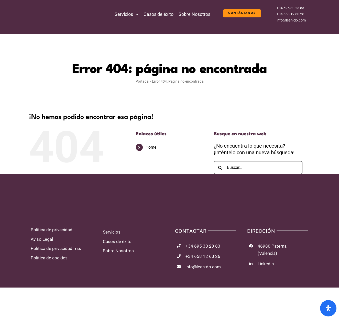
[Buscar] (220, 167)
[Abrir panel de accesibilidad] (328, 308)
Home (151, 147)
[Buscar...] (258, 167)
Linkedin (266, 263)
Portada (142, 81)
